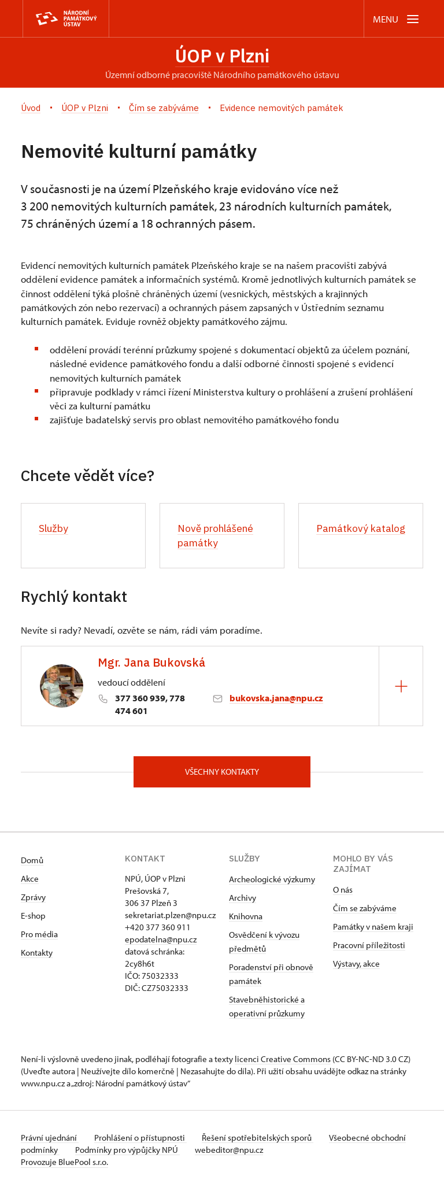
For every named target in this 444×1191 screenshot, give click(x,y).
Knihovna (245, 918)
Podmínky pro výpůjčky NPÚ (166, 1151)
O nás (343, 891)
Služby (54, 529)
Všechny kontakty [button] (222, 773)
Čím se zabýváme (365, 910)
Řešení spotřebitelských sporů (264, 1139)
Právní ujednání (50, 1139)
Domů (32, 862)
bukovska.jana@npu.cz (276, 698)
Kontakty (37, 954)
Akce (30, 880)
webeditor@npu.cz (272, 1151)
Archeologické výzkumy (272, 881)
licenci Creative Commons (283, 1061)
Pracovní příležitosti (369, 947)
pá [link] (224, 308)
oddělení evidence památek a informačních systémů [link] (129, 279)
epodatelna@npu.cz (161, 941)
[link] (129, 279)
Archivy (242, 899)
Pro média (39, 936)
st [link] (311, 308)
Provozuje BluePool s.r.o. (64, 1164)
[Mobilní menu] (397, 19)
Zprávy (33, 899)
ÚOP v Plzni (222, 56)
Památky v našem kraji (373, 928)
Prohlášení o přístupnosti (143, 1139)
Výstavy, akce (356, 965)
